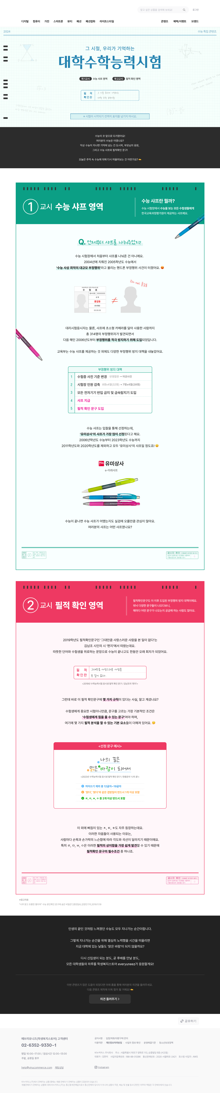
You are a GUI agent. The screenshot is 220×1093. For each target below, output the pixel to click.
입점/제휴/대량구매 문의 (117, 1038)
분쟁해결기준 (150, 1042)
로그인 (196, 9)
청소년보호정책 (166, 1042)
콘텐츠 (164, 21)
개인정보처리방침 (114, 1042)
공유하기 (190, 1021)
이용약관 (99, 1042)
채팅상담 (59, 1067)
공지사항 (99, 1038)
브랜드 (195, 21)
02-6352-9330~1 (38, 1045)
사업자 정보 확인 (132, 1042)
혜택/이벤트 (179, 21)
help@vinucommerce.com (36, 1067)
